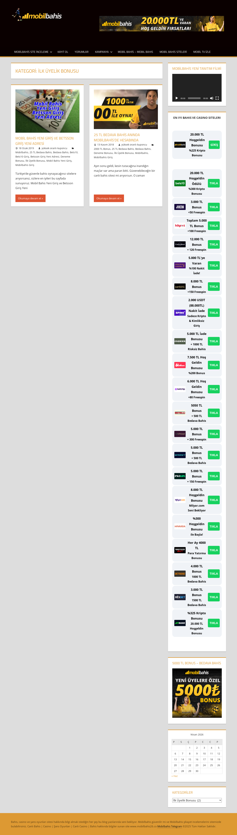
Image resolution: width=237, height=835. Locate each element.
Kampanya (104, 52)
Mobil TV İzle (202, 52)
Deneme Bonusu (103, 153)
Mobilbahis (21, 152)
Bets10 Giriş (22, 156)
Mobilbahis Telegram (169, 826)
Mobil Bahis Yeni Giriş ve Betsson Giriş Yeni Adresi (46, 140)
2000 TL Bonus (102, 148)
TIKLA (214, 183)
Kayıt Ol (63, 52)
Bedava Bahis (60, 152)
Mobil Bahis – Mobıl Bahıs (135, 52)
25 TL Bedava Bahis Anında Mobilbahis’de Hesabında (117, 137)
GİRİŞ (214, 145)
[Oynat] (176, 98)
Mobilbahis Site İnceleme (33, 52)
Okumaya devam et (29, 198)
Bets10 (74, 152)
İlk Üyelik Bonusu (35, 160)
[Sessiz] (211, 98)
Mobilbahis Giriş (24, 164)
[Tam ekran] (217, 98)
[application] (197, 88)
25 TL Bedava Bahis (41, 152)
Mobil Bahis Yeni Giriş (59, 160)
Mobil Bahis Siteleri (173, 52)
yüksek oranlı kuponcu (54, 148)
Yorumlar (82, 52)
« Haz (175, 776)
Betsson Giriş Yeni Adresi (44, 156)
